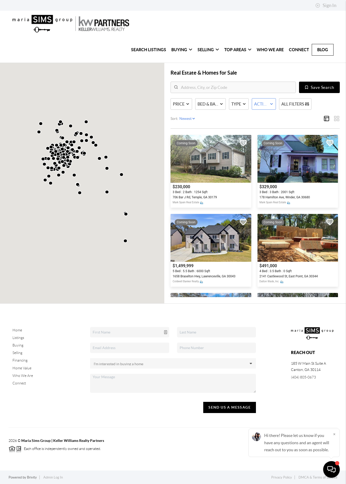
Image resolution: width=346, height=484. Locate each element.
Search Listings (148, 49)
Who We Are (270, 49)
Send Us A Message (229, 407)
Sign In (325, 5)
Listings (18, 338)
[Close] (334, 434)
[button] (59, 175)
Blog (322, 49)
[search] (236, 87)
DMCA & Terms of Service (317, 477)
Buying (181, 49)
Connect (299, 49)
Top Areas (238, 49)
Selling (208, 49)
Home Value (21, 368)
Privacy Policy (281, 477)
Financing (20, 360)
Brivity (32, 477)
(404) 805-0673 (303, 377)
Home (17, 330)
